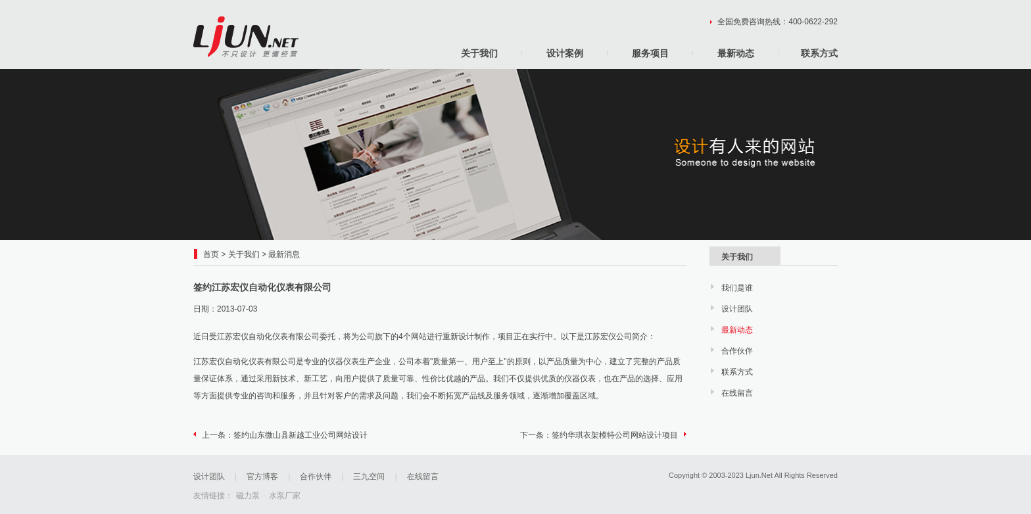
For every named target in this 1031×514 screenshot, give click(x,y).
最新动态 (735, 53)
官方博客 (262, 476)
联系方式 (819, 53)
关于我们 (479, 53)
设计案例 (564, 53)
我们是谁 (737, 287)
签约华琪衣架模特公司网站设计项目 (615, 435)
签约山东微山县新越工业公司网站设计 (300, 435)
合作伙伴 (737, 351)
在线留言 (737, 393)
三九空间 (369, 476)
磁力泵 (248, 495)
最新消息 (284, 254)
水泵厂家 (284, 495)
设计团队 (737, 309)
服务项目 (650, 53)
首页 (211, 254)
